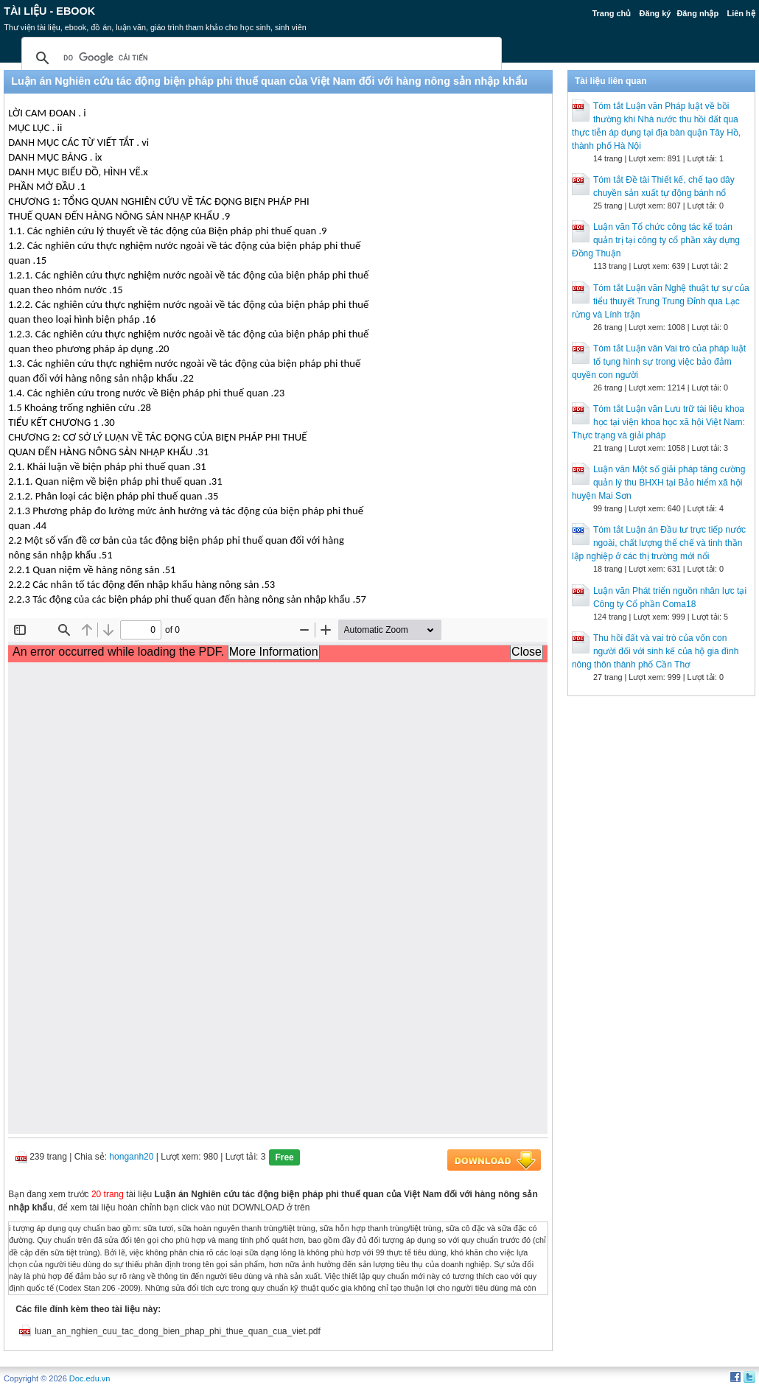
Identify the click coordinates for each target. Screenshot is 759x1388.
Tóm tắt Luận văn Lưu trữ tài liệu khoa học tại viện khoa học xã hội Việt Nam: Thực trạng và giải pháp (658, 422)
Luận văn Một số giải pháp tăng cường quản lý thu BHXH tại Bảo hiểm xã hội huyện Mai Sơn (658, 482)
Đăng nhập (697, 13)
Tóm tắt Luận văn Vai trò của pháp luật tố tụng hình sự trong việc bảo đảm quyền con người (659, 361)
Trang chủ (611, 13)
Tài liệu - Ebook (49, 11)
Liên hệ (741, 13)
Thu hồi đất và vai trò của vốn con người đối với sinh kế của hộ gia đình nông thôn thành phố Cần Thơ (655, 651)
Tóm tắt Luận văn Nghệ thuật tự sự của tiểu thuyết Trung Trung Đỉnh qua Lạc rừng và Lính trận (660, 301)
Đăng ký (655, 13)
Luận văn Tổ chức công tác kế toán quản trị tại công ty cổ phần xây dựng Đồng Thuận (656, 240)
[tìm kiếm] (259, 58)
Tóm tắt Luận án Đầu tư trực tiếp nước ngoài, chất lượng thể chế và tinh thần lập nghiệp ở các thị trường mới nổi (659, 543)
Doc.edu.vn (90, 1378)
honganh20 (131, 1157)
